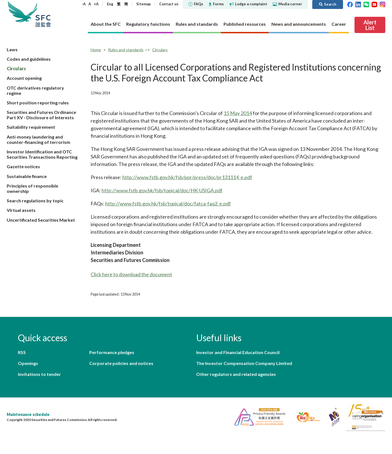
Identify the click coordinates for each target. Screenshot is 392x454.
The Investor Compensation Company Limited (244, 363)
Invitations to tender (39, 374)
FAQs (195, 4)
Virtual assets (21, 210)
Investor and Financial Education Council (238, 352)
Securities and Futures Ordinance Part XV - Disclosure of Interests (41, 114)
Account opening (24, 78)
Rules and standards (126, 49)
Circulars (16, 68)
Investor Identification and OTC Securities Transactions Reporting (42, 154)
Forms (216, 4)
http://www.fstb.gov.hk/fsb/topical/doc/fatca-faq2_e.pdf (168, 203)
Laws (12, 49)
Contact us (169, 4)
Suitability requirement (31, 127)
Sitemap (143, 4)
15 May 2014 (238, 113)
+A (96, 4)
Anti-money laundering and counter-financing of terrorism (38, 139)
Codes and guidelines (29, 59)
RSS (22, 352)
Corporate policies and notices (121, 363)
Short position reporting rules (38, 102)
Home (96, 49)
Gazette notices (23, 166)
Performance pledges (111, 352)
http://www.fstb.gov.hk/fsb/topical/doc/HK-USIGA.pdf (162, 190)
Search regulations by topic (35, 200)
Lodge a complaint (248, 4)
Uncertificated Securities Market (41, 220)
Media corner (287, 4)
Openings (28, 363)
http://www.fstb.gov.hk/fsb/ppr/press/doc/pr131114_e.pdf (187, 177)
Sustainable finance (27, 176)
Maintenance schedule (28, 414)
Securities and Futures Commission (43, 14)
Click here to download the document (131, 274)
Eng (110, 4)
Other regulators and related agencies (236, 374)
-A (84, 4)
